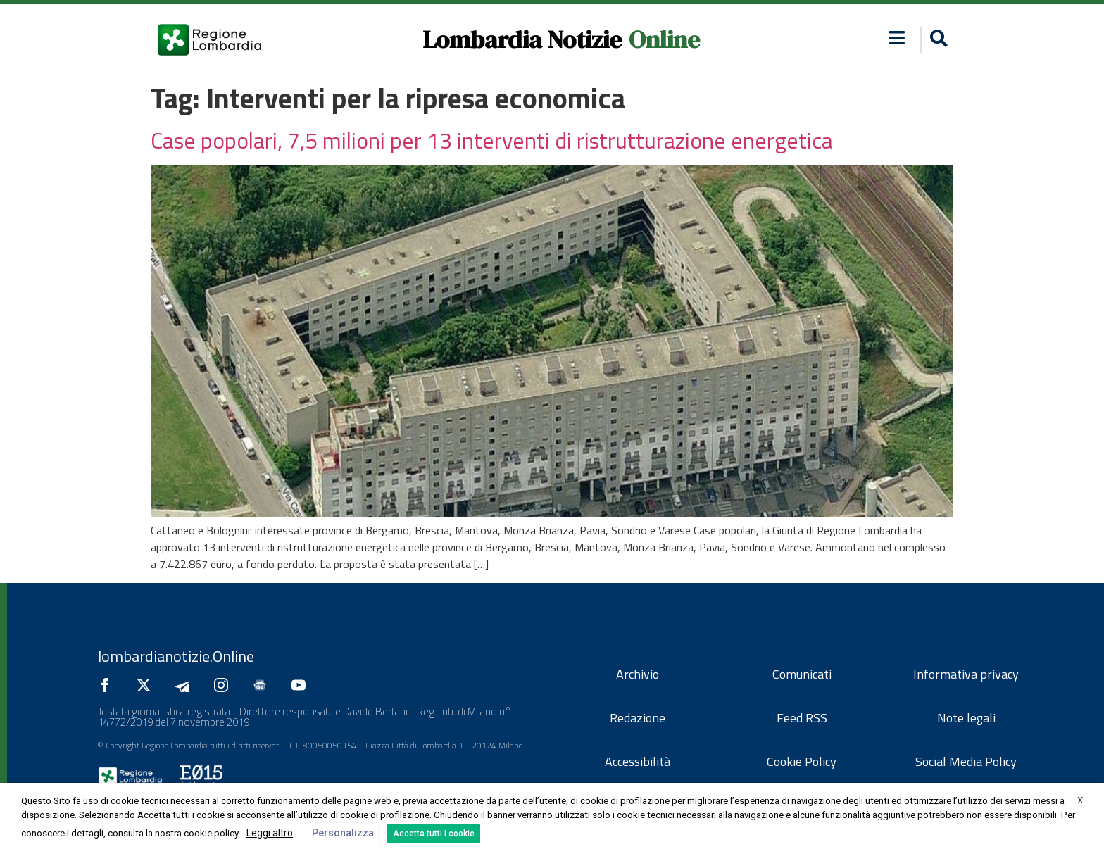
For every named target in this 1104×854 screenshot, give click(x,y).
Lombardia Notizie (522, 39)
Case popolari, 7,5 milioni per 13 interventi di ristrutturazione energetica (492, 140)
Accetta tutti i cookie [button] (434, 834)
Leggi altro (269, 833)
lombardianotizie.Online (176, 656)
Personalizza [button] (343, 833)
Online (664, 39)
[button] (936, 40)
